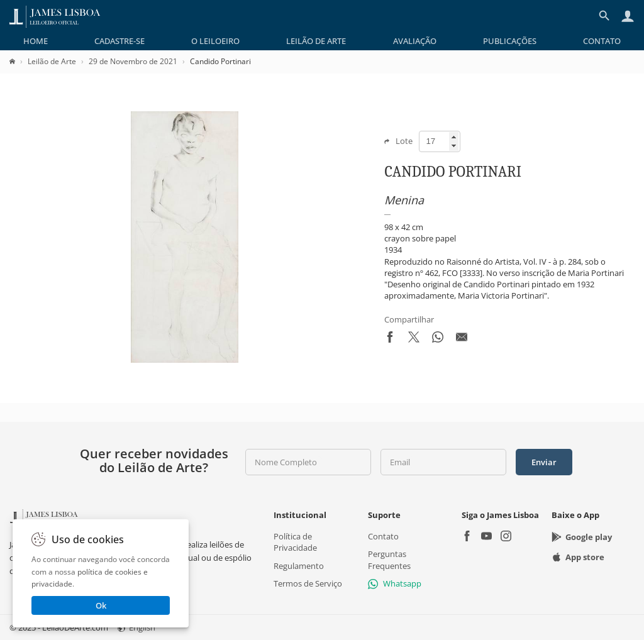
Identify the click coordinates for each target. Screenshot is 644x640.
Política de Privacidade (295, 542)
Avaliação (414, 41)
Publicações (509, 41)
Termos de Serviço (308, 583)
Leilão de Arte (316, 41)
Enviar (544, 462)
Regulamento (299, 565)
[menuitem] (35, 40)
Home (35, 41)
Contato (602, 41)
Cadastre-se (119, 41)
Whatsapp (394, 583)
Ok (101, 605)
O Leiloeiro (215, 41)
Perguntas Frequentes (389, 559)
